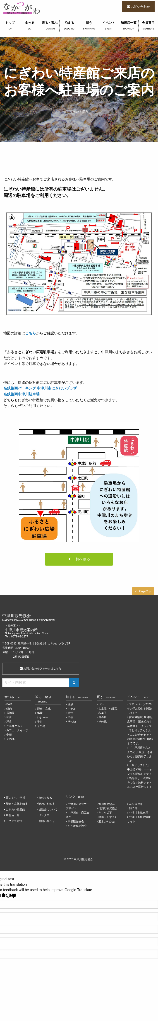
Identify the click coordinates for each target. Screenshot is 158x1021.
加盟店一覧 (128, 26)
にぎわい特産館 (15, 809)
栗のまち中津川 (15, 797)
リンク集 (43, 815)
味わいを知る (46, 803)
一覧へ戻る (81, 559)
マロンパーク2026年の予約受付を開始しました (139, 709)
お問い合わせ (140, 6)
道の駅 (102, 717)
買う (89, 26)
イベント (108, 26)
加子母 (133, 808)
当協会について (47, 809)
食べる (29, 26)
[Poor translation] (11, 896)
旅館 (70, 713)
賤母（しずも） (107, 817)
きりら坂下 (105, 812)
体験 (40, 713)
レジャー (42, 717)
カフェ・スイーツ (17, 730)
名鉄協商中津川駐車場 (21, 394)
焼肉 (9, 708)
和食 (9, 717)
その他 (10, 739)
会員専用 (148, 26)
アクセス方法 (14, 821)
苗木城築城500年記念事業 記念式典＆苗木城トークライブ (140, 721)
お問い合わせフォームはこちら (40, 668)
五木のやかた (106, 821)
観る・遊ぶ (49, 26)
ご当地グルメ (14, 726)
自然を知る (45, 797)
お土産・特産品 (107, 708)
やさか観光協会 (77, 825)
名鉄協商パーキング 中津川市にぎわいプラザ (40, 388)
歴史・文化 (44, 708)
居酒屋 (10, 713)
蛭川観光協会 (106, 804)
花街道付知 (136, 804)
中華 (9, 734)
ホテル (72, 708)
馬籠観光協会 (76, 821)
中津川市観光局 (138, 812)
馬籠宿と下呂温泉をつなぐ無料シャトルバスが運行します (139, 782)
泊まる (69, 26)
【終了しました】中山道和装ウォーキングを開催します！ (139, 769)
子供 (40, 721)
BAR (9, 704)
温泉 (70, 704)
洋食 (9, 721)
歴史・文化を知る (17, 803)
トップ (10, 26)
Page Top (145, 591)
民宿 (70, 717)
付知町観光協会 (107, 808)
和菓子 (102, 713)
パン (101, 704)
